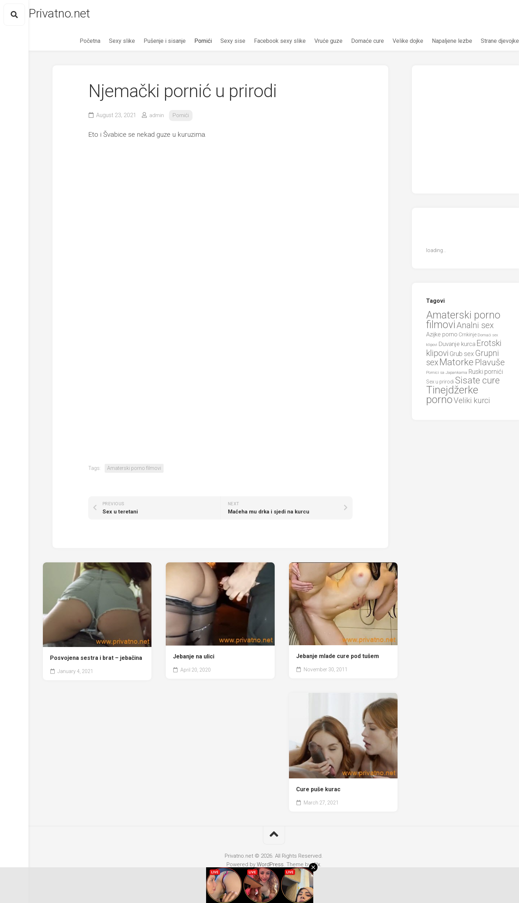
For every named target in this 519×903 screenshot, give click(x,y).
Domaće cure (353, 43)
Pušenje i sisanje (150, 43)
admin (157, 117)
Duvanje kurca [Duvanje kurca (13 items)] (456, 346)
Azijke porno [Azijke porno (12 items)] (442, 336)
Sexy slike (108, 43)
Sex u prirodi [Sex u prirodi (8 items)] (440, 384)
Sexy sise (218, 43)
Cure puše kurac (318, 791)
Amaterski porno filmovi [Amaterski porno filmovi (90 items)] (463, 322)
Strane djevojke (485, 43)
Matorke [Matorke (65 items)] (456, 364)
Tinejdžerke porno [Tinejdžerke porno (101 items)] (452, 397)
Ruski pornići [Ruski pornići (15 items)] (485, 373)
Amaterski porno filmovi (134, 470)
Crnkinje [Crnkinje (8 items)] (467, 337)
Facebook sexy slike (265, 43)
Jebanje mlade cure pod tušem (337, 658)
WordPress (270, 866)
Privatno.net (76, 14)
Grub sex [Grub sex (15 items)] (462, 356)
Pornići (189, 43)
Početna (75, 43)
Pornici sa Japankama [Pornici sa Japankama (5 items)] (446, 374)
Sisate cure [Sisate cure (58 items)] (477, 382)
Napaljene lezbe (438, 43)
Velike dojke (393, 43)
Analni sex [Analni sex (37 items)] (475, 327)
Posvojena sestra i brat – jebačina (96, 660)
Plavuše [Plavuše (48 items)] (490, 364)
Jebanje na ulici (193, 658)
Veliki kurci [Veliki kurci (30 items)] (472, 402)
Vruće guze (314, 43)
